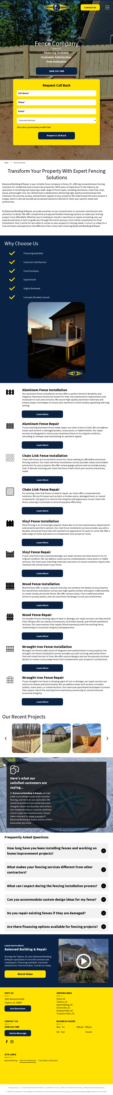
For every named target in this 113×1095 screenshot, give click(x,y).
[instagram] (12, 1042)
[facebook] (7, 1042)
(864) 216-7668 (12, 1026)
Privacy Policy (14, 1087)
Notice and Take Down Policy (72, 1087)
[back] (5, 738)
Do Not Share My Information (33, 1087)
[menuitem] (12, 1061)
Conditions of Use (52, 1087)
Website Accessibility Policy (94, 1087)
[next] (107, 738)
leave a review (36, 816)
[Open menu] (107, 7)
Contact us (89, 222)
